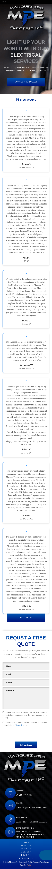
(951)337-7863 (24, 795)
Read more (26, 618)
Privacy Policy (20, 725)
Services (26, 849)
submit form (26, 745)
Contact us (26, 858)
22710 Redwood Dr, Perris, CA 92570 (31, 822)
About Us (26, 846)
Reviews (26, 855)
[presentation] (26, 735)
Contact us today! (26, 82)
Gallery (26, 852)
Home (26, 842)
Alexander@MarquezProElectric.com (31, 807)
